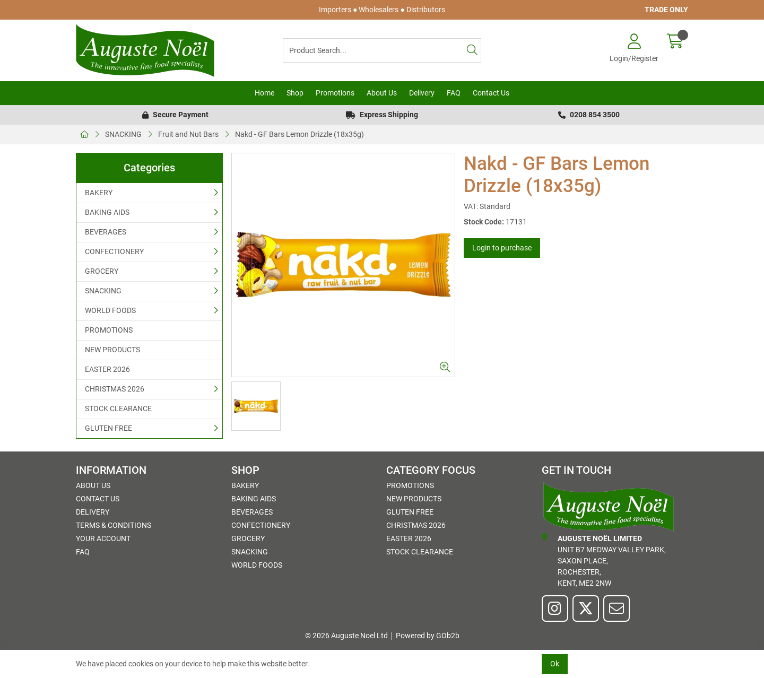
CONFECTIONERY (114, 251)
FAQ (454, 93)
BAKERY (98, 192)
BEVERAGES (105, 232)
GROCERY (101, 271)
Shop (294, 93)
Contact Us (491, 93)
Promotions (335, 93)
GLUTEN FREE (108, 428)
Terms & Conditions (113, 525)
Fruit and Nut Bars (188, 134)
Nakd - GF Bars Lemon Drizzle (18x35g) (299, 134)
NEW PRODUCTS (112, 349)
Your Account (103, 538)
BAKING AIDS (107, 212)
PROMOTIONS (109, 330)
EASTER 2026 (107, 369)
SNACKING (123, 134)
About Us (382, 93)
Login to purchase (502, 248)
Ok (554, 663)
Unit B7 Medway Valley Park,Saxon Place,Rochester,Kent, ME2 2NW (604, 560)
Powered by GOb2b (427, 635)
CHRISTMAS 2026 (114, 389)
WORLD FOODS (110, 310)
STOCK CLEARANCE (118, 408)
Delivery (422, 93)
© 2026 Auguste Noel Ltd (346, 635)
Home (264, 93)
